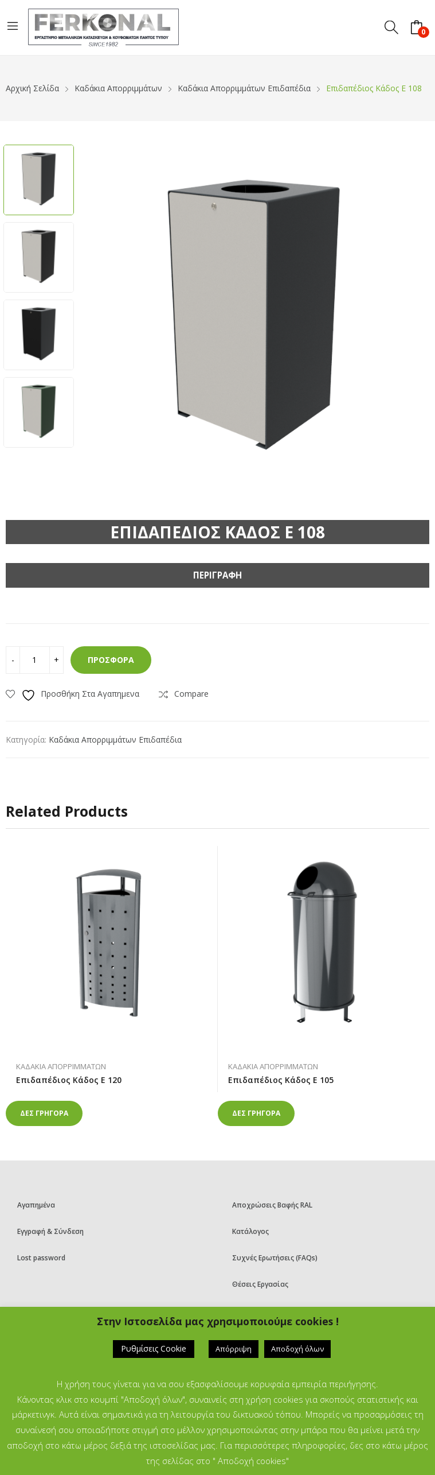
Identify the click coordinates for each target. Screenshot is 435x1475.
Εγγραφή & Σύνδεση (50, 1231)
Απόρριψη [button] (233, 1349)
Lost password (41, 1258)
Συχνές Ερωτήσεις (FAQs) (275, 1258)
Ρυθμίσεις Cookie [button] (153, 1348)
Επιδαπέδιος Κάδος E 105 (281, 1079)
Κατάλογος (250, 1231)
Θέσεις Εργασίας (260, 1284)
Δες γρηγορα (44, 1113)
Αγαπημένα (36, 1205)
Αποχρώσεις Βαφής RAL (272, 1205)
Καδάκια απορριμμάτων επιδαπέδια (115, 739)
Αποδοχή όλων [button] (297, 1349)
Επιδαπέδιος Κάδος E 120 (69, 1079)
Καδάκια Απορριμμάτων (61, 1066)
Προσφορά (111, 659)
